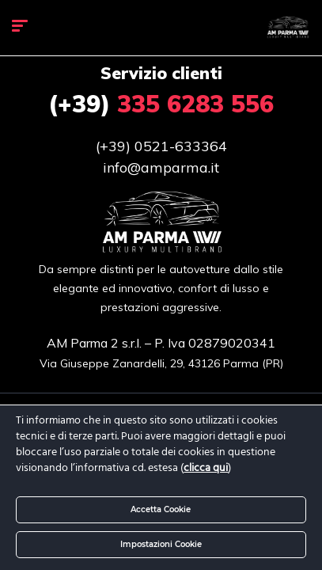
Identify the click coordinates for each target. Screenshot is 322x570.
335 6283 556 (161, 104)
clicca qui (206, 468)
